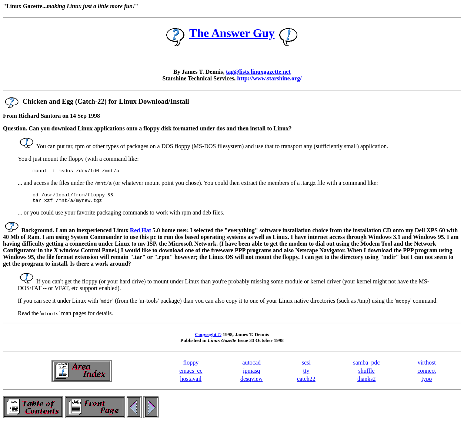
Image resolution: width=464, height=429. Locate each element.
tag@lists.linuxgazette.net (258, 72)
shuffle (366, 374)
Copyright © (208, 337)
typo (426, 382)
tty (306, 374)
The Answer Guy (232, 33)
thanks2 (366, 382)
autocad (251, 366)
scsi (306, 366)
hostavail (191, 382)
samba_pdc (366, 366)
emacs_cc (190, 374)
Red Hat (140, 233)
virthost (427, 366)
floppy (191, 366)
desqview (251, 382)
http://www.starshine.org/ (269, 78)
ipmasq (251, 374)
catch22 (306, 382)
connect (426, 374)
